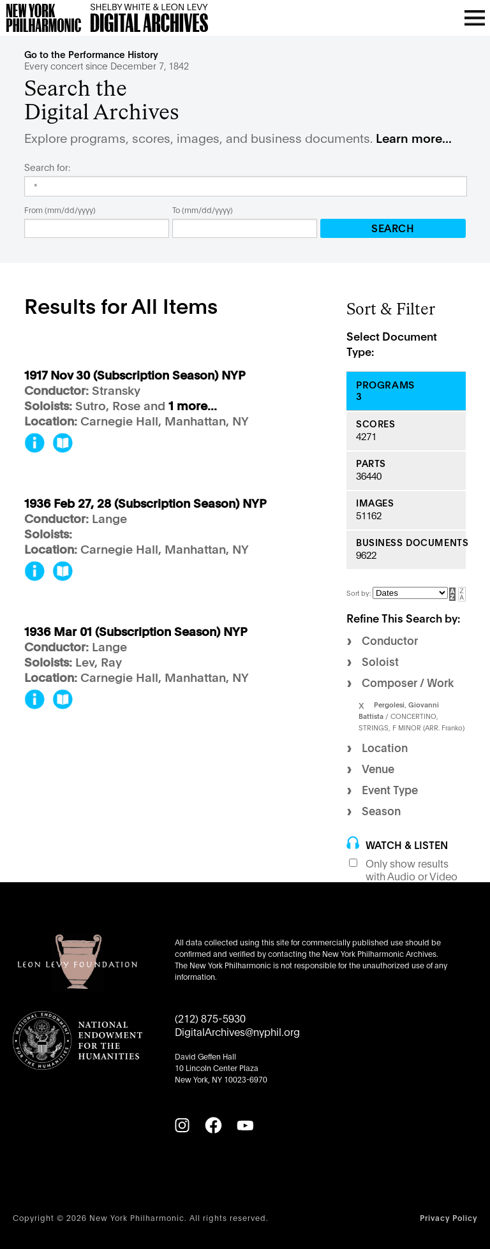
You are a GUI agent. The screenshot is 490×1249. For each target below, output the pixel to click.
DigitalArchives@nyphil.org (237, 1031)
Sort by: (359, 592)
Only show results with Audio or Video (411, 869)
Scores (375, 423)
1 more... (192, 406)
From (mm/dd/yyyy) (60, 209)
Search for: (47, 167)
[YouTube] (245, 1125)
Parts (371, 463)
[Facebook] (213, 1125)
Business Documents (411, 542)
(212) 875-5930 (210, 1017)
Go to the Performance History (91, 54)
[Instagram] (182, 1125)
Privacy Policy (448, 1217)
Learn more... (414, 137)
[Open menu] (474, 18)
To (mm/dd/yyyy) (202, 209)
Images (375, 503)
